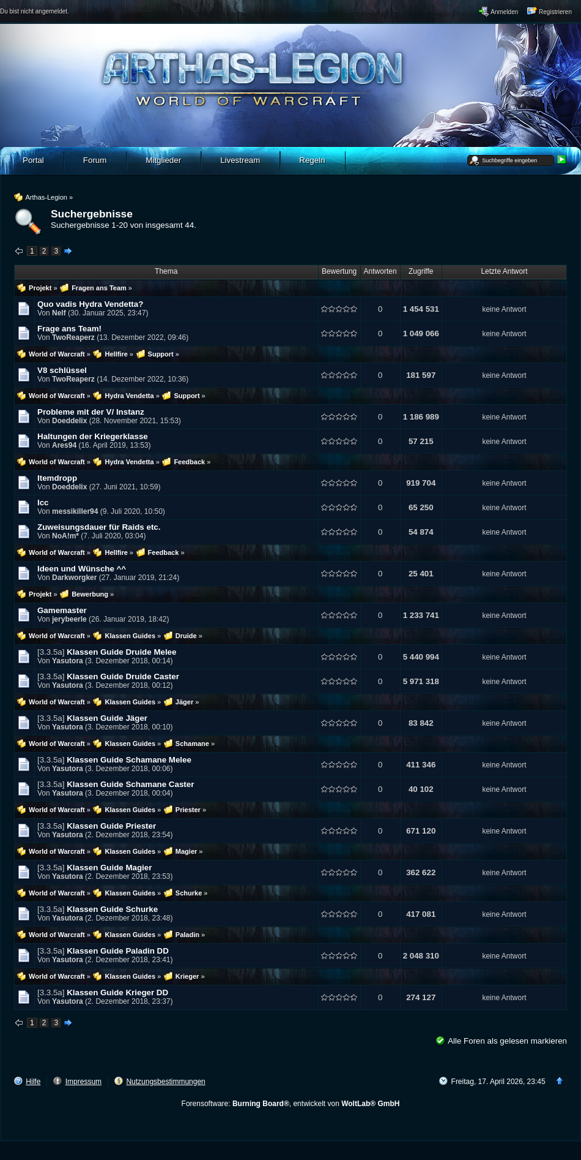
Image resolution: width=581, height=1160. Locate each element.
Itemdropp (57, 478)
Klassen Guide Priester (111, 825)
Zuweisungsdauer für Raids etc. (98, 527)
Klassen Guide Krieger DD (117, 992)
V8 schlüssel (62, 370)
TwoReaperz (73, 337)
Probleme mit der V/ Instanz (90, 411)
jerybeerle (69, 619)
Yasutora (67, 661)
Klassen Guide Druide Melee (121, 652)
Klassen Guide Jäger (107, 718)
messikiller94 (75, 511)
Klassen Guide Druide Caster (123, 676)
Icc (43, 502)
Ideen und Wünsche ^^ (81, 568)
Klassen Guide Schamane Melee (129, 759)
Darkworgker (74, 577)
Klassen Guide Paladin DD (118, 950)
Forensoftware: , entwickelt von (291, 1103)
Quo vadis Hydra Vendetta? (90, 304)
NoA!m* (65, 536)
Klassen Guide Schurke (112, 909)
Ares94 (64, 445)
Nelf (59, 313)
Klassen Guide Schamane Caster (130, 784)
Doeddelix (69, 420)
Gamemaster (62, 610)
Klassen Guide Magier (109, 867)
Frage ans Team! (69, 328)
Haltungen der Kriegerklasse (92, 436)
